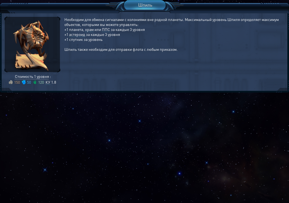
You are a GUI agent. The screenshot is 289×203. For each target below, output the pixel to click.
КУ (48, 82)
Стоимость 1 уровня (32, 76)
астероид (77, 34)
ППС (106, 29)
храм (89, 29)
